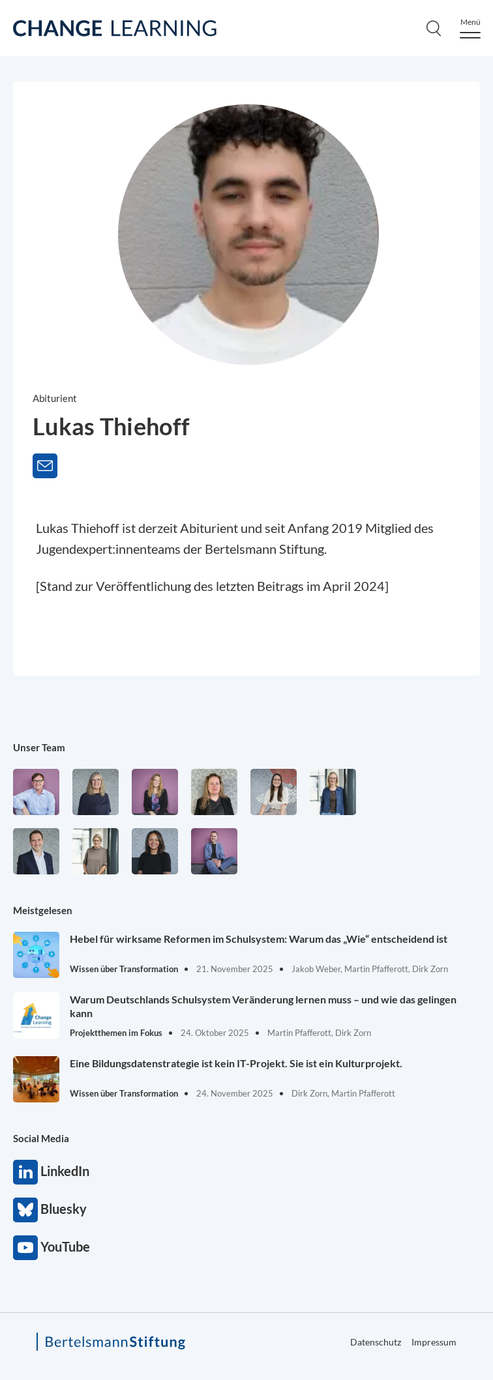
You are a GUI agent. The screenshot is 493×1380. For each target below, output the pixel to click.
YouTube (25, 1247)
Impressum (433, 1342)
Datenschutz (375, 1342)
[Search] (434, 28)
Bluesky (25, 1210)
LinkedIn (25, 1172)
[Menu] (470, 28)
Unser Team (39, 747)
